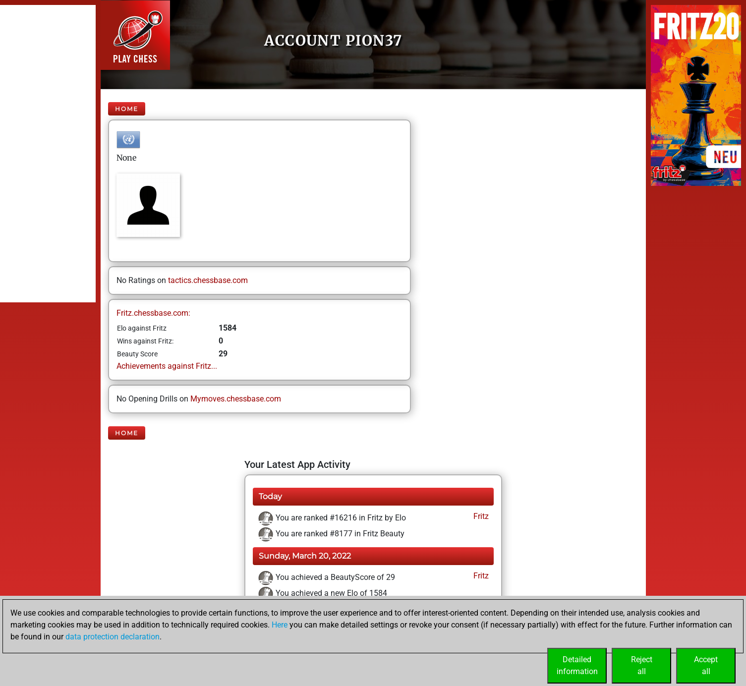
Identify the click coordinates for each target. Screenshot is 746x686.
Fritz (480, 516)
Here (279, 624)
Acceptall (706, 665)
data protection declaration (112, 636)
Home (126, 109)
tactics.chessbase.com (208, 280)
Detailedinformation (577, 665)
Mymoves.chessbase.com (235, 398)
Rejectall (641, 665)
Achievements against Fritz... (166, 366)
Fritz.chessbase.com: (153, 313)
